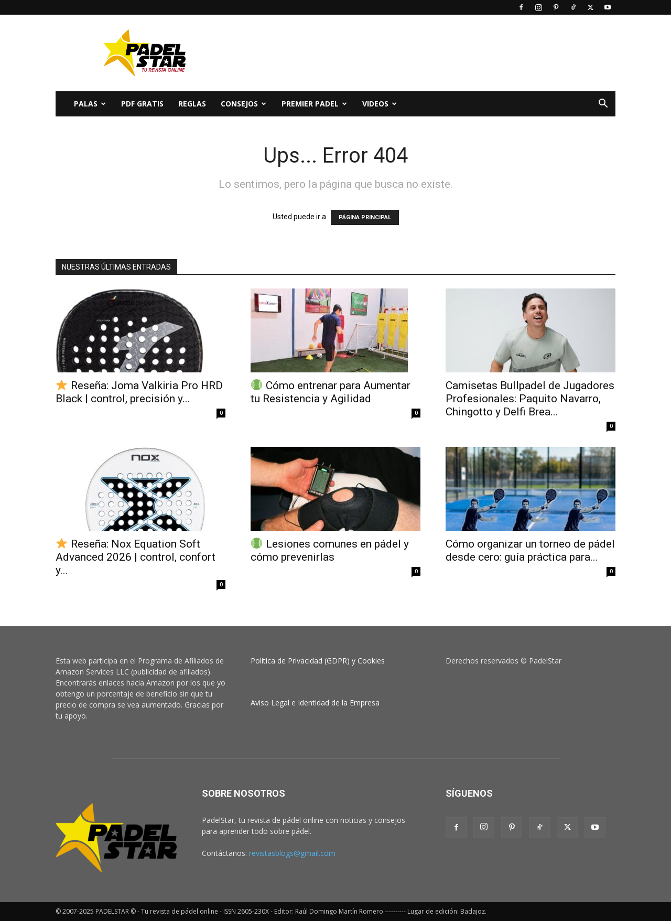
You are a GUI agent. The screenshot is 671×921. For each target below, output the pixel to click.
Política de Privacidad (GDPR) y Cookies (318, 661)
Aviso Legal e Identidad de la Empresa (315, 703)
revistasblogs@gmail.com (292, 853)
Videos (379, 104)
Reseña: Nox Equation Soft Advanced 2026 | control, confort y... (135, 557)
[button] (602, 105)
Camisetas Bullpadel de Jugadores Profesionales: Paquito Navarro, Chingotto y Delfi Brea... (530, 398)
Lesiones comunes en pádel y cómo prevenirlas (330, 550)
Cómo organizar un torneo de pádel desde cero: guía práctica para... (530, 550)
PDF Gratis (142, 104)
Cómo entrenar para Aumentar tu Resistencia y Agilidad (330, 392)
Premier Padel (314, 104)
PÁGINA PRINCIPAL (365, 217)
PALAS (90, 104)
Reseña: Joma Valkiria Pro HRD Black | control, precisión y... (139, 392)
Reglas (192, 104)
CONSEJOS (243, 104)
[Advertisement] (424, 53)
